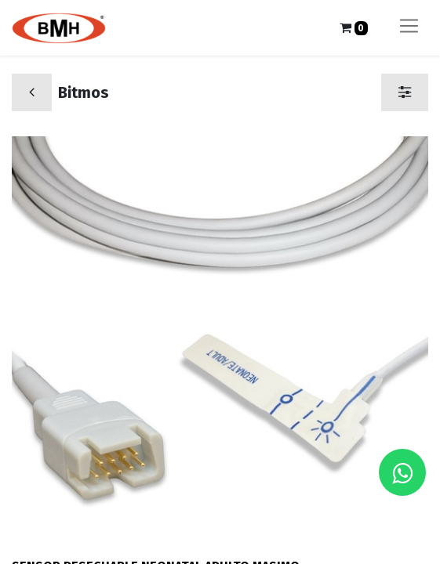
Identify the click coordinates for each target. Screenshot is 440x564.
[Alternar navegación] (409, 27)
